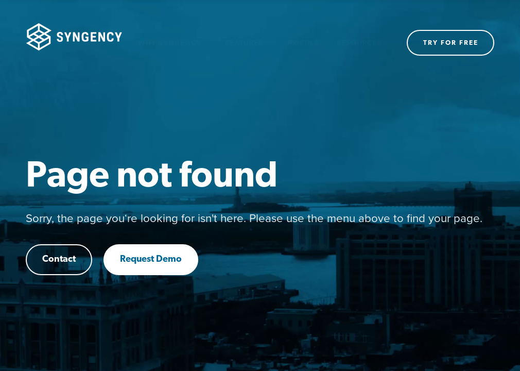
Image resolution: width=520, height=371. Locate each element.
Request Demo (151, 259)
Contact (59, 259)
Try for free (450, 43)
